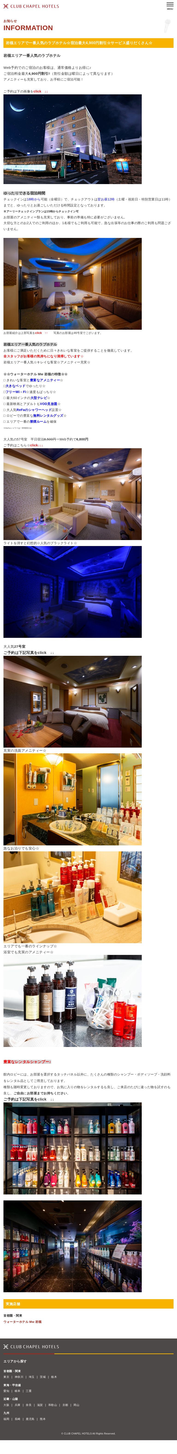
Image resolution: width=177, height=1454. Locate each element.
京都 (65, 1405)
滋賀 (40, 1405)
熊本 (43, 1419)
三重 (29, 1391)
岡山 (76, 1405)
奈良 (29, 1405)
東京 (6, 1377)
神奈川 (19, 1377)
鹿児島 (30, 1419)
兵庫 (18, 1405)
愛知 (6, 1391)
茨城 (43, 1377)
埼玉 (32, 1377)
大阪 (6, 1405)
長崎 (18, 1419)
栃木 (54, 1377)
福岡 (6, 1419)
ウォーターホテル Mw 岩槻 (22, 1322)
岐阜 (18, 1391)
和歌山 (52, 1405)
